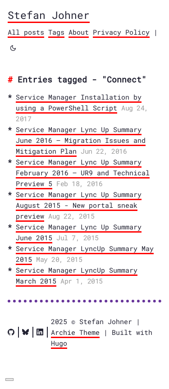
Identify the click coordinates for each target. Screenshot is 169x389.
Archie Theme (75, 332)
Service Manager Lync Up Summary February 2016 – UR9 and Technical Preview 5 (83, 172)
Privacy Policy (121, 32)
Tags (56, 32)
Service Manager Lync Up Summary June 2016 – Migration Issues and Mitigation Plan (81, 140)
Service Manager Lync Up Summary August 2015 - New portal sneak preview (79, 205)
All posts (26, 32)
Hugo (59, 343)
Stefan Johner (49, 15)
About (79, 32)
